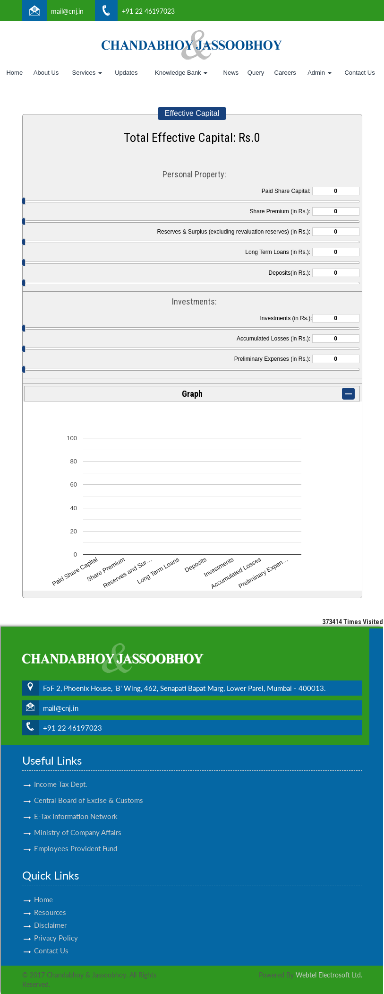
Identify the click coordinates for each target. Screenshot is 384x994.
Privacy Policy (56, 926)
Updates (126, 72)
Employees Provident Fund (75, 837)
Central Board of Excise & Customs (88, 789)
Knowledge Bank (181, 72)
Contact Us (359, 72)
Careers (285, 72)
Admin (319, 72)
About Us (46, 72)
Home (14, 72)
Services (87, 72)
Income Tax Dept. (60, 773)
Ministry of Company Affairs (77, 821)
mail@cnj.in (67, 11)
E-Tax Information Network (76, 805)
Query (255, 72)
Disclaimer (50, 913)
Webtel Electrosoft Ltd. (329, 975)
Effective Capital (192, 113)
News (231, 72)
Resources (50, 901)
